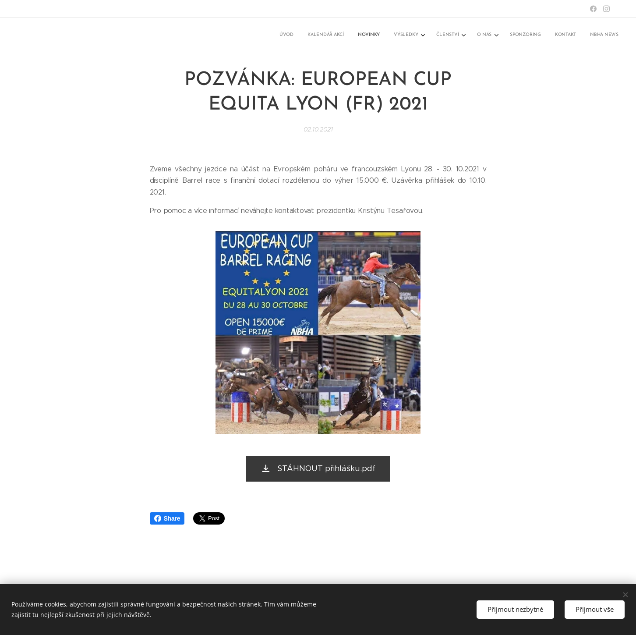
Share (167, 518)
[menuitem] (495, 35)
